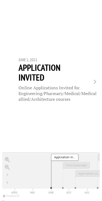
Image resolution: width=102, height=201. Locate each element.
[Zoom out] (7, 163)
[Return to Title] (7, 178)
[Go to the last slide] (7, 171)
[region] (51, 98)
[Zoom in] (7, 155)
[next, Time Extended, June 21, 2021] (92, 79)
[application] (51, 171)
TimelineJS (11, 191)
